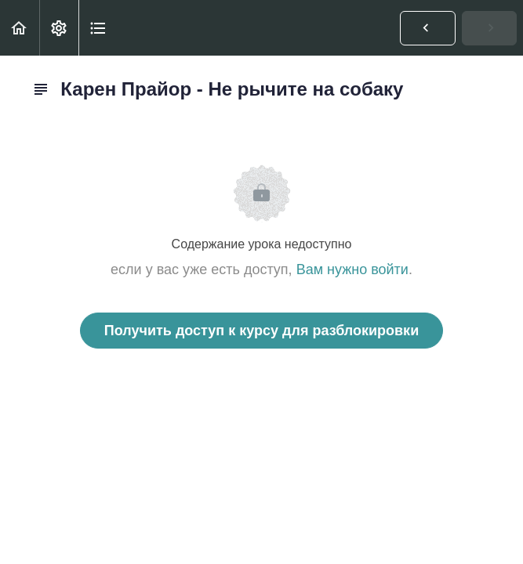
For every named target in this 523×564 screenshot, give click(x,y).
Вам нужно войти (352, 269)
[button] (19, 28)
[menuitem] (58, 28)
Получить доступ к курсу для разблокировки (261, 330)
